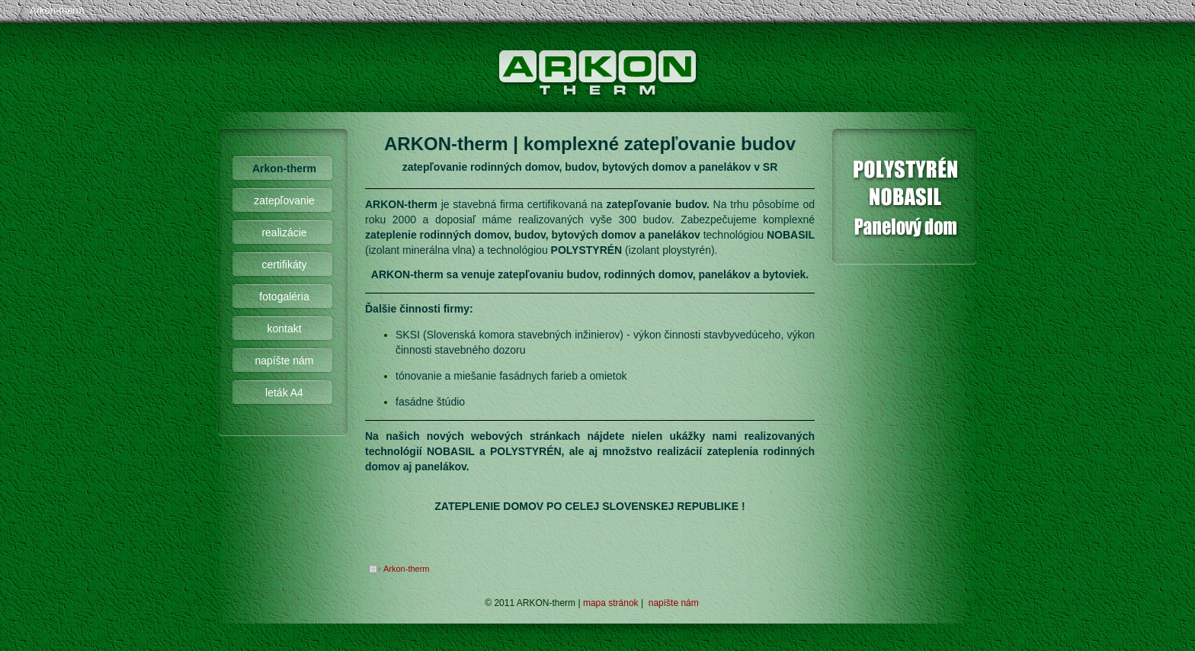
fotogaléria (284, 296)
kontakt (284, 328)
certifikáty (283, 264)
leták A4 (284, 392)
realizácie (283, 232)
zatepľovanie (284, 200)
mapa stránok (611, 603)
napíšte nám (284, 360)
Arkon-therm (57, 10)
